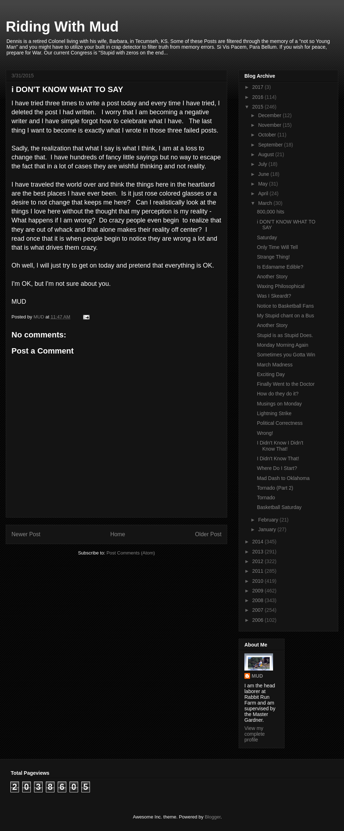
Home (117, 534)
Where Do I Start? (277, 468)
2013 (258, 551)
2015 (258, 107)
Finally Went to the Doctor (286, 384)
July (263, 164)
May (263, 184)
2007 (258, 610)
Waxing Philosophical (281, 286)
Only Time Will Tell (277, 247)
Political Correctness (280, 423)
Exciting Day (271, 374)
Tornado (266, 497)
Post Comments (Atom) (130, 553)
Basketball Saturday (279, 507)
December (270, 115)
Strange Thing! (273, 257)
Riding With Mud (62, 26)
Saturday (267, 237)
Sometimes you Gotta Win (286, 354)
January (267, 529)
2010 (258, 581)
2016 (258, 97)
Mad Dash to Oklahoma (283, 478)
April (263, 193)
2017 (258, 87)
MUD (257, 676)
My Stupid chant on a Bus (285, 315)
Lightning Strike (274, 413)
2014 (258, 541)
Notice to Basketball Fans (285, 306)
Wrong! (265, 433)
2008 (258, 600)
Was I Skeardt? (274, 296)
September (271, 145)
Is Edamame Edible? (280, 267)
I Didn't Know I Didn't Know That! (280, 446)
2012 (258, 561)
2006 (258, 620)
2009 (258, 591)
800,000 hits (270, 212)
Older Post (208, 534)
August (266, 154)
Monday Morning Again (282, 345)
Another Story (272, 276)
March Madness (275, 365)
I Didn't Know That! (278, 458)
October (267, 135)
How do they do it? (277, 394)
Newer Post (25, 534)
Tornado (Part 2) (275, 488)
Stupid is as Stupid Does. (285, 335)
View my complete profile (254, 734)
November (270, 125)
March (265, 203)
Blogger (212, 817)
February (269, 520)
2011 (258, 571)
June (264, 174)
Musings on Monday (279, 404)
